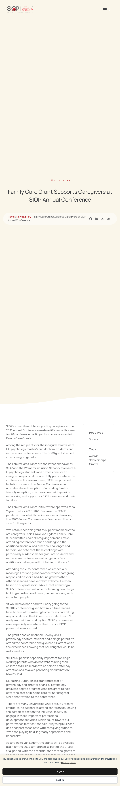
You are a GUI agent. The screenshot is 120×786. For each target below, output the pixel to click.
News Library (24, 216)
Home (11, 216)
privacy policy (68, 762)
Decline (60, 780)
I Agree (60, 771)
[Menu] (107, 10)
